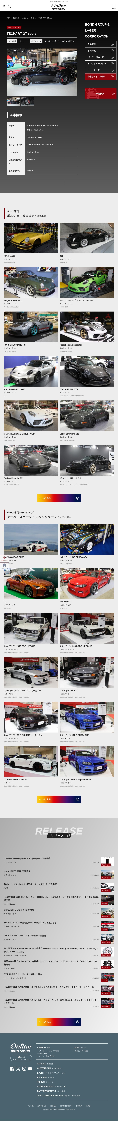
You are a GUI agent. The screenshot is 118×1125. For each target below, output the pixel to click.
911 (61, 256)
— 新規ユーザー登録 (80, 1055)
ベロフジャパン (10, 865)
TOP (8, 18)
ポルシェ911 (9, 256)
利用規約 (79, 1110)
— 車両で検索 (42, 1058)
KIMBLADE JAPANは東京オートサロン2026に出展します (30, 926)
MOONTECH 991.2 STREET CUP (19, 434)
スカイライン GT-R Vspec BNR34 (75, 781)
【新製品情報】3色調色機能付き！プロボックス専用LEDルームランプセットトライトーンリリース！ (50, 990)
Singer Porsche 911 (13, 300)
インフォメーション (97, 64)
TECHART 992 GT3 (69, 389)
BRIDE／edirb (10, 971)
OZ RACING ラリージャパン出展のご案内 (23, 977)
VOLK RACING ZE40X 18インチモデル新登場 (25, 939)
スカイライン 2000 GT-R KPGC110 (76, 648)
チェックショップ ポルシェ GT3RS (76, 300)
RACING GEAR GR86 (14, 559)
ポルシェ (25, 18)
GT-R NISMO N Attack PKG (16, 781)
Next (73, 72)
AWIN (6, 891)
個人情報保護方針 (66, 1110)
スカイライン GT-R (68, 692)
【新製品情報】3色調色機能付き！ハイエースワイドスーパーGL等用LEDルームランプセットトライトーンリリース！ (51, 1004)
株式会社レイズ (10, 878)
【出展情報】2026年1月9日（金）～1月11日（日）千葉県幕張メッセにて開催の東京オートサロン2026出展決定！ (51, 901)
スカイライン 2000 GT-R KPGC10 (19, 648)
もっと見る (47, 498)
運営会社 (53, 1110)
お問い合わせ (41, 1110)
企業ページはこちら (34, 130)
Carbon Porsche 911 (69, 434)
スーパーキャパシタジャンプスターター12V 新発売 (27, 861)
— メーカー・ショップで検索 (48, 1055)
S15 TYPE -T (66, 603)
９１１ (33, 18)
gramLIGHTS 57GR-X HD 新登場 (19, 913)
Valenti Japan (9, 907)
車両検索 (16, 18)
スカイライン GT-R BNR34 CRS (74, 737)
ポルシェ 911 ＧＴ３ (70, 478)
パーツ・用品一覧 (96, 57)
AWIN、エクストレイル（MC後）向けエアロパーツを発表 (30, 887)
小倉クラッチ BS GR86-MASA (74, 559)
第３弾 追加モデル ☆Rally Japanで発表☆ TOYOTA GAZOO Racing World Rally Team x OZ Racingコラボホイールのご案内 (51, 953)
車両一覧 (92, 51)
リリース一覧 (94, 70)
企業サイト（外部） (97, 77)
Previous (11, 72)
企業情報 (92, 44)
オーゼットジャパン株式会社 (15, 958)
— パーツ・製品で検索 (45, 1060)
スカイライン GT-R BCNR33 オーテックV (23, 737)
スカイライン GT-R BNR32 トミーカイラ (22, 692)
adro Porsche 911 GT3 (14, 389)
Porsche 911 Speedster (71, 345)
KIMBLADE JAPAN (12, 929)
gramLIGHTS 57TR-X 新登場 (17, 874)
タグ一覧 (31, 1110)
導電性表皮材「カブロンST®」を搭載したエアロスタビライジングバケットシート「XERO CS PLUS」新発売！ (51, 966)
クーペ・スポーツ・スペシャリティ (59, 41)
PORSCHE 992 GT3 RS (15, 345)
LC (5, 603)
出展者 (88, 1110)
